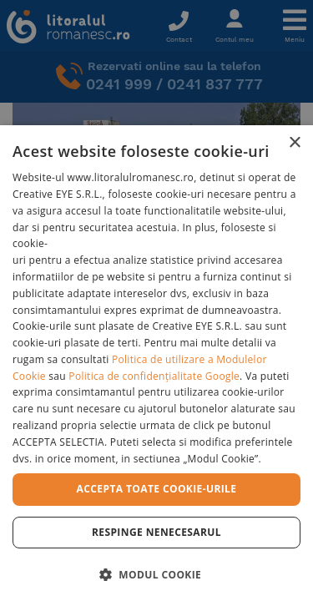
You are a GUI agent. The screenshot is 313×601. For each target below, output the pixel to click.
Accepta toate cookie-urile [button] (157, 489)
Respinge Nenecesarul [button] (156, 532)
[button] (156, 574)
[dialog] (156, 363)
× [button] (294, 143)
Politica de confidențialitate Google (154, 376)
